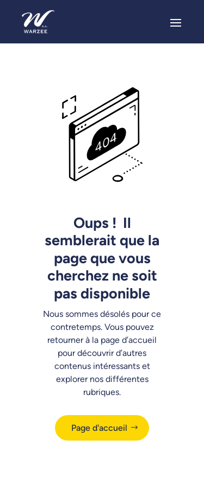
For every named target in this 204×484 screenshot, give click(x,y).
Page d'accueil (99, 428)
